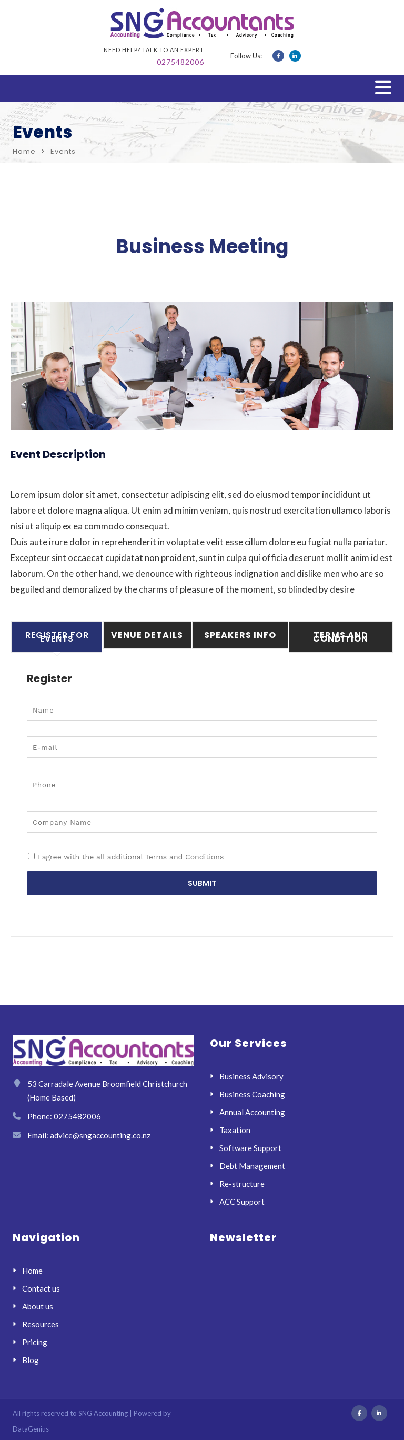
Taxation (234, 1130)
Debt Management (252, 1166)
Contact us (41, 1288)
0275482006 (180, 61)
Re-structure (242, 1183)
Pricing (34, 1342)
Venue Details (147, 635)
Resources (40, 1324)
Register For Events (57, 637)
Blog (30, 1360)
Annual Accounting (252, 1112)
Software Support (250, 1148)
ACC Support (242, 1201)
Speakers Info (240, 635)
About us (37, 1306)
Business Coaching (252, 1094)
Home (24, 151)
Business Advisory (251, 1076)
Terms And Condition (340, 637)
